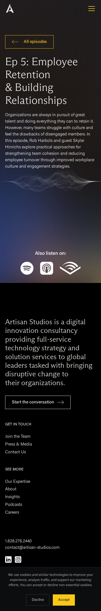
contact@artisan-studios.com (32, 548)
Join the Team (17, 437)
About (10, 489)
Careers (12, 512)
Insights (12, 497)
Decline (38, 600)
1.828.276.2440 (18, 541)
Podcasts (13, 505)
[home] (17, 8)
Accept (63, 600)
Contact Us (15, 452)
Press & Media (18, 444)
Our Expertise (17, 482)
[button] (90, 8)
